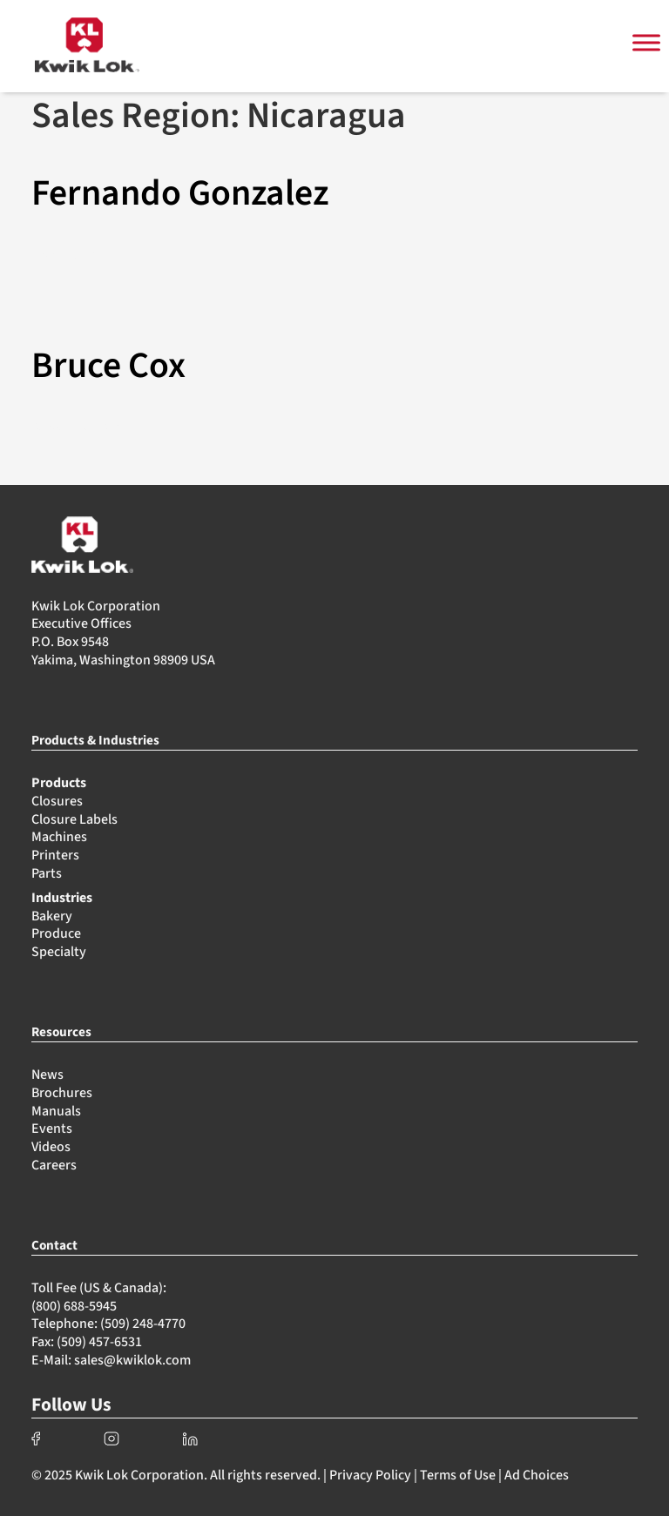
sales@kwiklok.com (132, 1360)
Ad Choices (536, 1475)
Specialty (58, 951)
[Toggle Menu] (646, 43)
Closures (57, 801)
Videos (51, 1146)
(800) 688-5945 (74, 1306)
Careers (54, 1165)
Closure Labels (74, 819)
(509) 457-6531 (99, 1341)
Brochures (61, 1092)
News (47, 1074)
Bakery (51, 916)
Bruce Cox (108, 365)
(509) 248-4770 (143, 1323)
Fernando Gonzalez (179, 193)
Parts (46, 873)
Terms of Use (458, 1475)
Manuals (56, 1111)
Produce (56, 933)
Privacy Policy (370, 1475)
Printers (55, 855)
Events (51, 1128)
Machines (59, 836)
